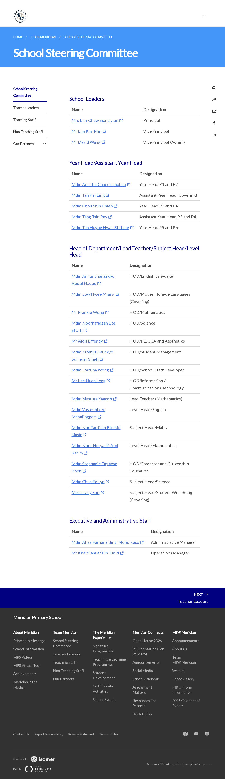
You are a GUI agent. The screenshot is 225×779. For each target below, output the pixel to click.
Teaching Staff (24, 120)
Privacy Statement (81, 734)
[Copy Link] (213, 100)
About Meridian (26, 632)
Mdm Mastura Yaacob (92, 398)
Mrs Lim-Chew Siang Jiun (95, 120)
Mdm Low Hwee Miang (93, 293)
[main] (112, 307)
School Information (28, 649)
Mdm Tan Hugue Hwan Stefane (100, 227)
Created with (37, 758)
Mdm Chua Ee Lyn (88, 481)
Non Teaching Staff (28, 132)
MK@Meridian (184, 632)
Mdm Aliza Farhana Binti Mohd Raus (105, 542)
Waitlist (178, 670)
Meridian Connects (148, 632)
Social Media (142, 670)
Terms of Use (108, 734)
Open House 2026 (147, 640)
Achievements (25, 673)
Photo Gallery (183, 679)
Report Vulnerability (48, 734)
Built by (35, 768)
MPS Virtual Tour (27, 665)
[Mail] (213, 109)
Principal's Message (29, 640)
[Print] (213, 88)
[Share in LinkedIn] (213, 132)
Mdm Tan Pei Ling (88, 195)
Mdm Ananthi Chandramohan (99, 184)
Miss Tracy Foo (86, 492)
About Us (179, 649)
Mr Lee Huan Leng (89, 380)
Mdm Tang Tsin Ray (89, 216)
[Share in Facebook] (213, 120)
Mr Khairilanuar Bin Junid (95, 552)
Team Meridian (65, 632)
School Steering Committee (25, 92)
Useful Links (142, 714)
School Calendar (145, 679)
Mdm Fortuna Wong (90, 369)
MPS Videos (23, 657)
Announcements (145, 662)
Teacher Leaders (26, 108)
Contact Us (21, 734)
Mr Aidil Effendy (87, 340)
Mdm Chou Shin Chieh (92, 205)
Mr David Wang (86, 141)
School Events (104, 699)
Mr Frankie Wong (88, 312)
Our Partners (30, 143)
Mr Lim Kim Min (86, 130)
